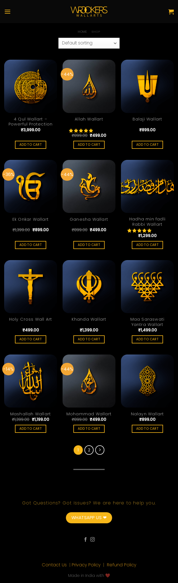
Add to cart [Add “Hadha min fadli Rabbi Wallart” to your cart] (147, 245)
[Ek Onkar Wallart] (30, 186)
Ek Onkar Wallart (30, 219)
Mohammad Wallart (89, 414)
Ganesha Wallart (89, 219)
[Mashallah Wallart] (30, 381)
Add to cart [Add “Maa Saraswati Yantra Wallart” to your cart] (147, 339)
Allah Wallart (89, 119)
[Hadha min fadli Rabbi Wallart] (147, 186)
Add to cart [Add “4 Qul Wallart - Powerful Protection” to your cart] (30, 144)
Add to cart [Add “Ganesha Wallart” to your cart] (89, 245)
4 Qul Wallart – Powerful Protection (31, 122)
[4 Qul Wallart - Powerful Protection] (30, 86)
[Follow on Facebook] (85, 539)
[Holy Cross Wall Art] (30, 286)
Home (82, 31)
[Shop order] (88, 43)
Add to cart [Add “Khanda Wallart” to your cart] (89, 339)
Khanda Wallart (89, 319)
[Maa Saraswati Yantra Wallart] (147, 286)
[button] (81, 131)
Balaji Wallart (147, 119)
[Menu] (7, 11)
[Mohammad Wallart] (89, 381)
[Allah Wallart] (89, 86)
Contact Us (55, 565)
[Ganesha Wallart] (89, 186)
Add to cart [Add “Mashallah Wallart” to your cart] (30, 428)
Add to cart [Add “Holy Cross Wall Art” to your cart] (30, 339)
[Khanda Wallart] (89, 286)
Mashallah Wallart (30, 414)
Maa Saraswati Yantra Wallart (147, 322)
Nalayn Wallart (147, 414)
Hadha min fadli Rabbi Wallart (147, 222)
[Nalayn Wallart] (147, 381)
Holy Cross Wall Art (30, 319)
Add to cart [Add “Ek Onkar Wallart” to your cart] (30, 245)
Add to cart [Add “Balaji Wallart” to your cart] (147, 144)
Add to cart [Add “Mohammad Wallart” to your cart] (89, 428)
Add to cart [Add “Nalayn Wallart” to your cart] (147, 428)
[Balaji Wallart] (147, 86)
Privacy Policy (87, 565)
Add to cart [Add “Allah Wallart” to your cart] (89, 144)
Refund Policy (121, 565)
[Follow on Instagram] (92, 539)
